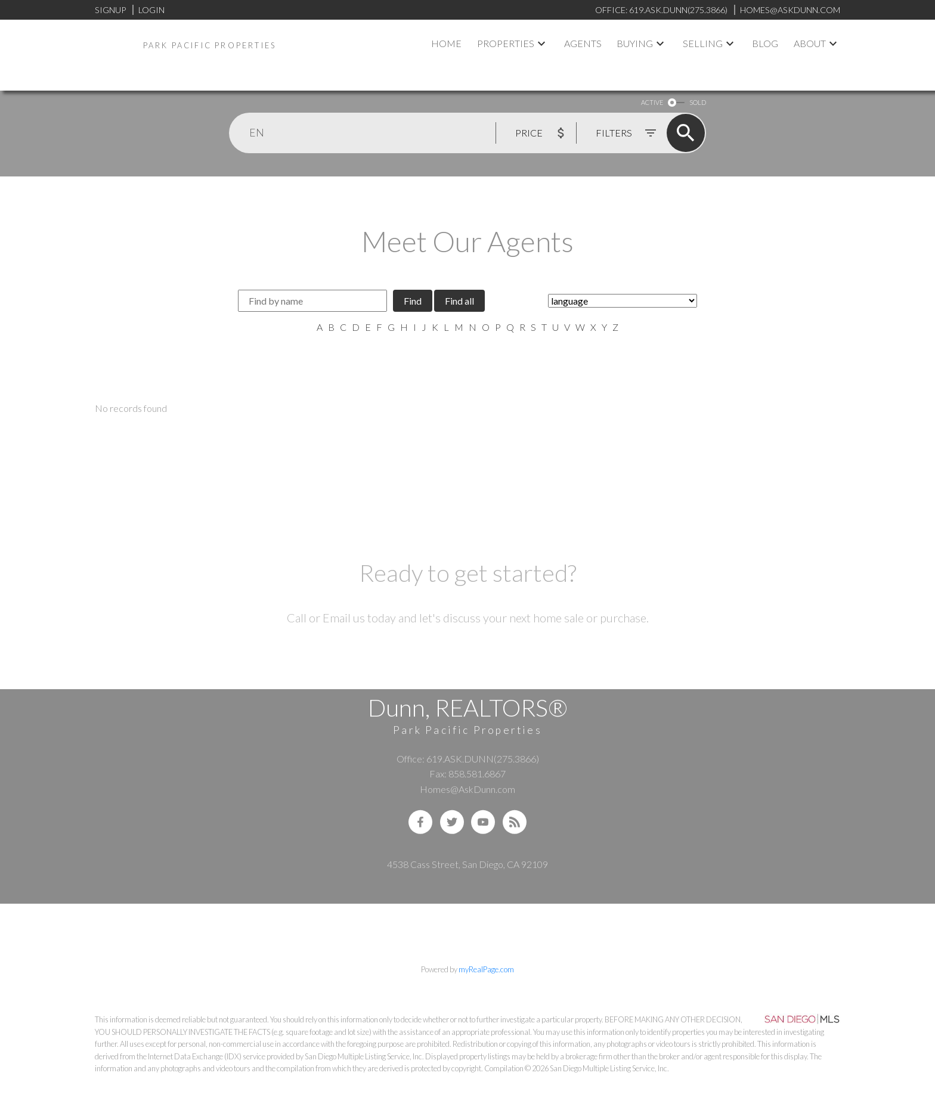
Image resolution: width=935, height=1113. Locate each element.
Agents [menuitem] (583, 43)
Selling (703, 43)
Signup (110, 10)
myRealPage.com (486, 969)
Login (151, 10)
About (810, 43)
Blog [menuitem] (765, 43)
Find (413, 300)
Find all (459, 300)
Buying (635, 43)
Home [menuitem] (446, 43)
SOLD (697, 102)
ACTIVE (652, 102)
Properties (505, 43)
